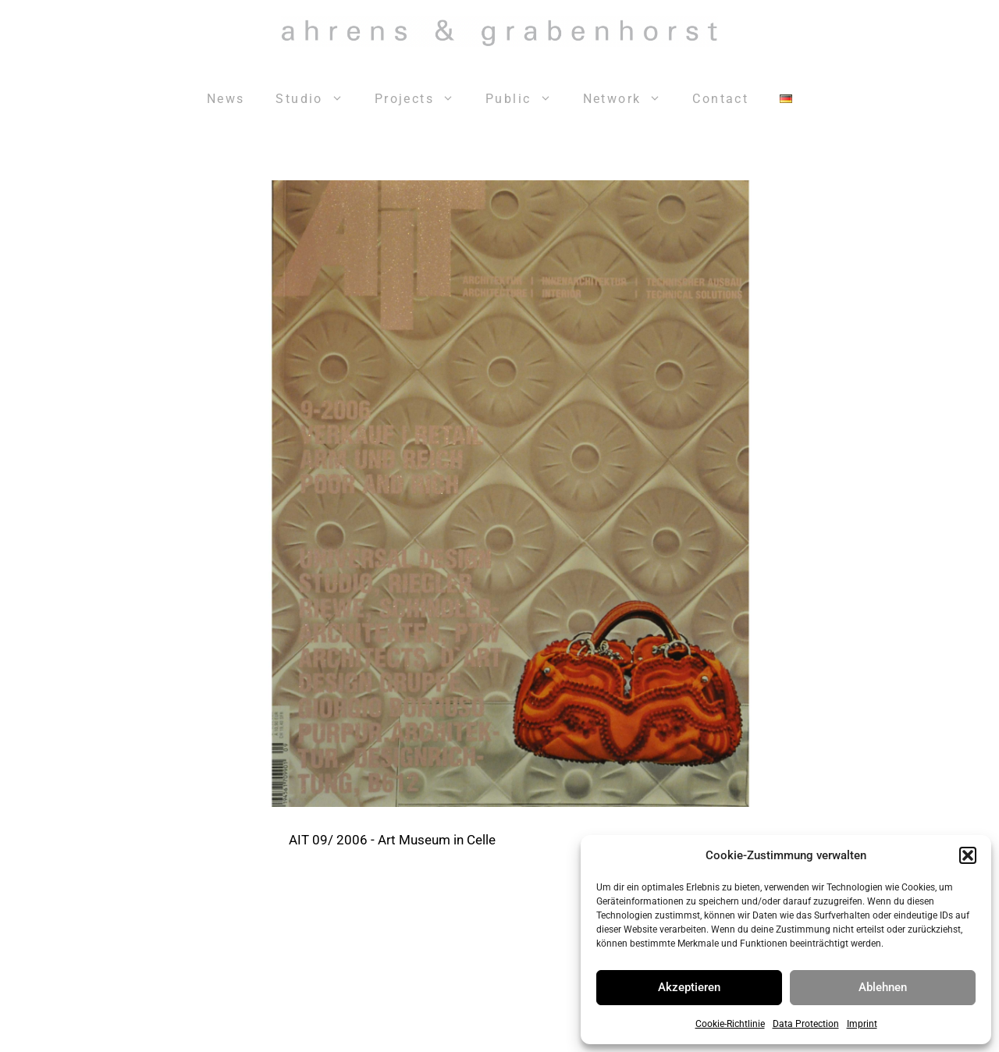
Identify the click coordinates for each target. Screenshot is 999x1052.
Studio (317, 99)
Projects (422, 99)
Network (630, 99)
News (226, 98)
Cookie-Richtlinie (730, 1023)
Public (526, 99)
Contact (720, 98)
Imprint (862, 1023)
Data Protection (806, 1023)
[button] (968, 855)
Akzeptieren (689, 987)
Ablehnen (883, 987)
